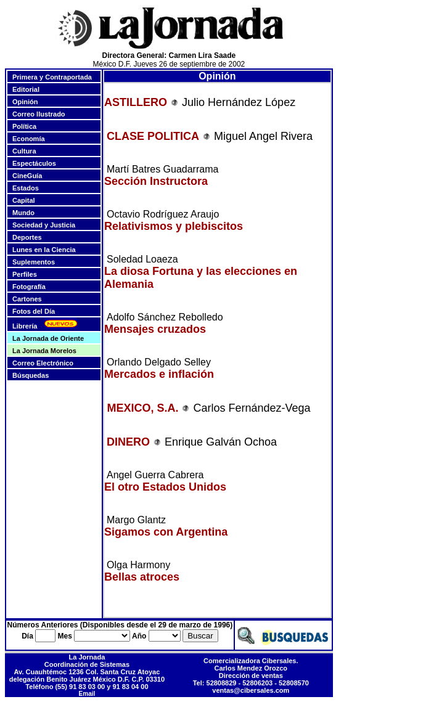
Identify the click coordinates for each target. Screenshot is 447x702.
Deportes (27, 237)
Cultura (24, 151)
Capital (23, 200)
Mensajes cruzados (155, 329)
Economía (28, 138)
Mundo (23, 212)
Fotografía (29, 286)
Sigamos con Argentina (166, 532)
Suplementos (33, 262)
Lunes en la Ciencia (44, 249)
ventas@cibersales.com (250, 690)
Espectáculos (34, 163)
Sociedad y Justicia (43, 225)
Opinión (25, 101)
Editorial (25, 89)
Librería (24, 326)
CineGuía (27, 175)
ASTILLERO (135, 102)
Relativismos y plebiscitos (173, 226)
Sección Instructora (156, 181)
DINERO (130, 442)
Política (24, 126)
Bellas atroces (141, 577)
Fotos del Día (33, 311)
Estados (25, 188)
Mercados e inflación (159, 374)
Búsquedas (30, 375)
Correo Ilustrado (38, 114)
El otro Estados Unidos (165, 487)
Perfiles (24, 274)
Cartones (27, 299)
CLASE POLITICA (153, 136)
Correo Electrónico (42, 363)
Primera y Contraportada (52, 77)
